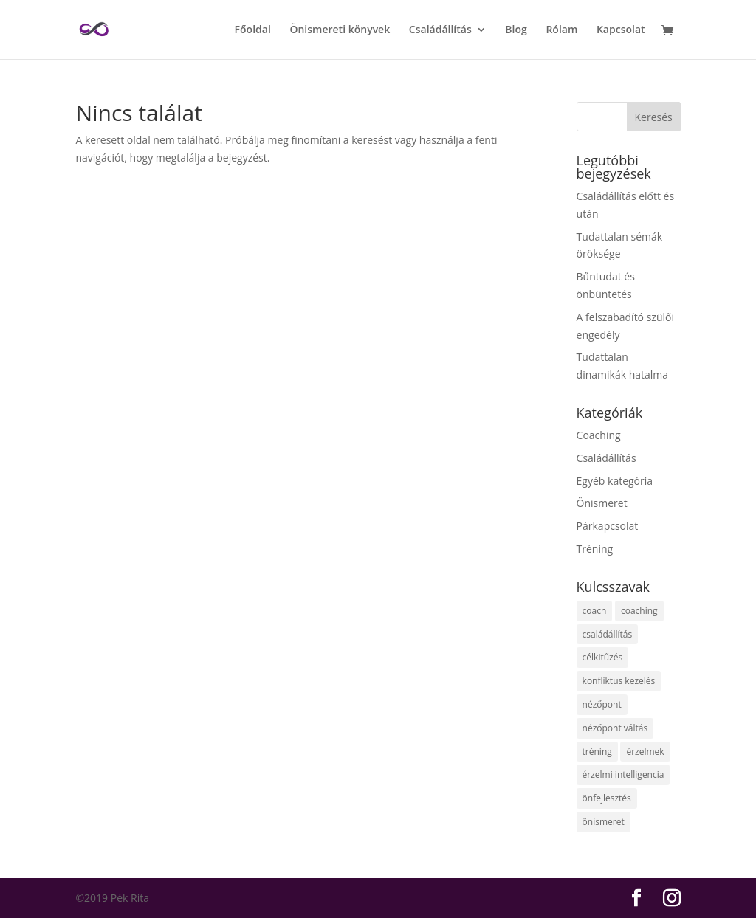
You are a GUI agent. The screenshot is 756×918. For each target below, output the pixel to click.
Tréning (595, 549)
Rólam (561, 30)
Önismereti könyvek (339, 30)
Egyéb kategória (615, 481)
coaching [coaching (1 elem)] (639, 610)
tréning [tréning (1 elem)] (597, 751)
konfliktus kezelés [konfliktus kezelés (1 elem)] (619, 680)
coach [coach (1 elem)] (595, 610)
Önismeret (602, 503)
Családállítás (440, 30)
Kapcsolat (621, 30)
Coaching (599, 435)
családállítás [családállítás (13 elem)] (608, 634)
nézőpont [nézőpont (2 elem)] (602, 704)
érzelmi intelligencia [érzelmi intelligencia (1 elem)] (623, 774)
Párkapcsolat (608, 526)
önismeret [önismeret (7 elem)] (604, 821)
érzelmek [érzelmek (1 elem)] (645, 751)
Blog (515, 30)
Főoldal (253, 30)
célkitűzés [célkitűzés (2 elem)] (603, 657)
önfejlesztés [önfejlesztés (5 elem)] (607, 798)
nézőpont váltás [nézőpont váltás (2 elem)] (615, 728)
